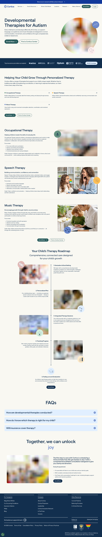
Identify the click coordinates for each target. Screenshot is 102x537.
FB (88, 519)
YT (92, 519)
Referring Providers (77, 503)
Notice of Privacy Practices (51, 525)
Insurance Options (9, 506)
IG (90, 519)
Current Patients (76, 500)
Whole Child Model (46, 6)
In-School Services (77, 506)
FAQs (5, 508)
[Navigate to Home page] (9, 6)
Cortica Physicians (43, 503)
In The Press (41, 511)
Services (20, 6)
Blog (5, 511)
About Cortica (42, 500)
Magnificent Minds (9, 500)
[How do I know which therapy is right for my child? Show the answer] (51, 420)
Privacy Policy (38, 525)
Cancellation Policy (28, 525)
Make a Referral (76, 6)
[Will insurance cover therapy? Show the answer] (51, 428)
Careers (40, 514)
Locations (56, 6)
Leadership (41, 506)
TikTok (96, 519)
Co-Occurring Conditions (11, 503)
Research (64, 6)
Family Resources (31, 6)
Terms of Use (17, 525)
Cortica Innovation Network (45, 508)
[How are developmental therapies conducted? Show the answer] (51, 413)
